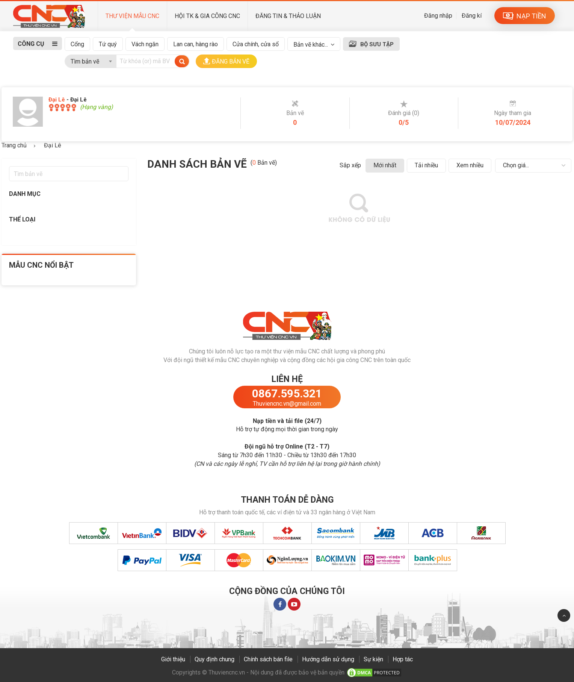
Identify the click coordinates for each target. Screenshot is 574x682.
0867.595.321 (287, 393)
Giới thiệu (173, 659)
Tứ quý (108, 44)
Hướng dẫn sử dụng (328, 659)
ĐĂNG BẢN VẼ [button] (226, 61)
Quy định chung (214, 659)
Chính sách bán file (268, 659)
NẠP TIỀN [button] (524, 16)
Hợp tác (403, 659)
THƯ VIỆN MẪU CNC (132, 16)
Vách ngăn (145, 44)
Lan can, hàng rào (195, 44)
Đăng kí (472, 15)
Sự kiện (373, 659)
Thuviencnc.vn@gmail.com (287, 403)
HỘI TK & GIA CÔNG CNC (207, 16)
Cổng (77, 44)
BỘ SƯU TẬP (377, 44)
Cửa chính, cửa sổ (256, 44)
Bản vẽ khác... (310, 44)
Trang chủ (14, 145)
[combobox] (90, 60)
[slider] (62, 107)
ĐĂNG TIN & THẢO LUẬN (288, 16)
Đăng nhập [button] (438, 15)
